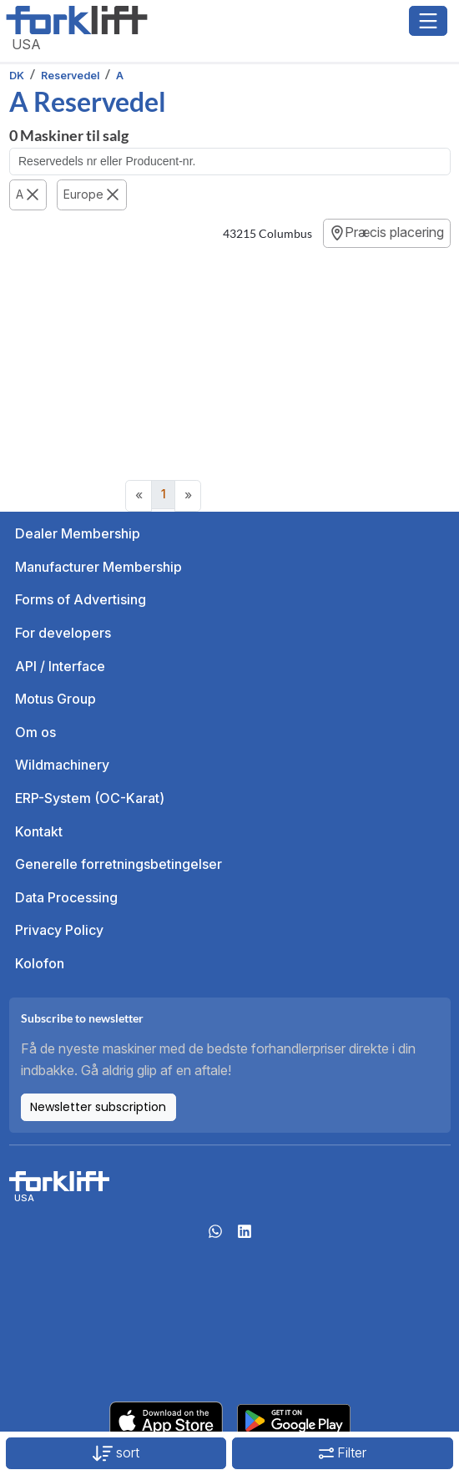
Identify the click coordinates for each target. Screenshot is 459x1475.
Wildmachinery (62, 764)
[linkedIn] (244, 1236)
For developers (63, 632)
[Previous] (138, 496)
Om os (35, 732)
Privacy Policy (59, 930)
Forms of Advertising (80, 599)
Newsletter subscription (98, 1107)
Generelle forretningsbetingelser (118, 864)
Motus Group (55, 698)
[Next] (187, 496)
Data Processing (66, 897)
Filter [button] (342, 1452)
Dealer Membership (77, 533)
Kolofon (39, 963)
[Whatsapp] (215, 1236)
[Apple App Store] (166, 1419)
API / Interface (60, 666)
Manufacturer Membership (98, 566)
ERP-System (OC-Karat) (89, 798)
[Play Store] (293, 1419)
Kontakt (39, 831)
